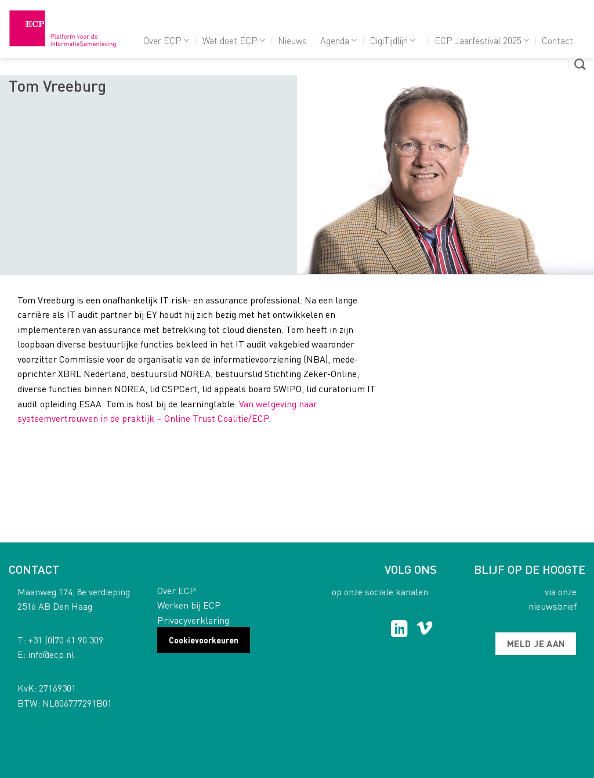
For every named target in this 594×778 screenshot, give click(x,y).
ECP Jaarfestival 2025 (481, 40)
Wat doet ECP (233, 40)
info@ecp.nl (51, 654)
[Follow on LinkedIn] (399, 630)
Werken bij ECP (189, 605)
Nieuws (292, 40)
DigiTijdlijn (392, 40)
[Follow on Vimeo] (424, 630)
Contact (557, 40)
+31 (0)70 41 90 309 (65, 640)
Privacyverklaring (193, 620)
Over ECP (166, 40)
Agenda (338, 40)
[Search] (579, 64)
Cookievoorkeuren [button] (203, 640)
